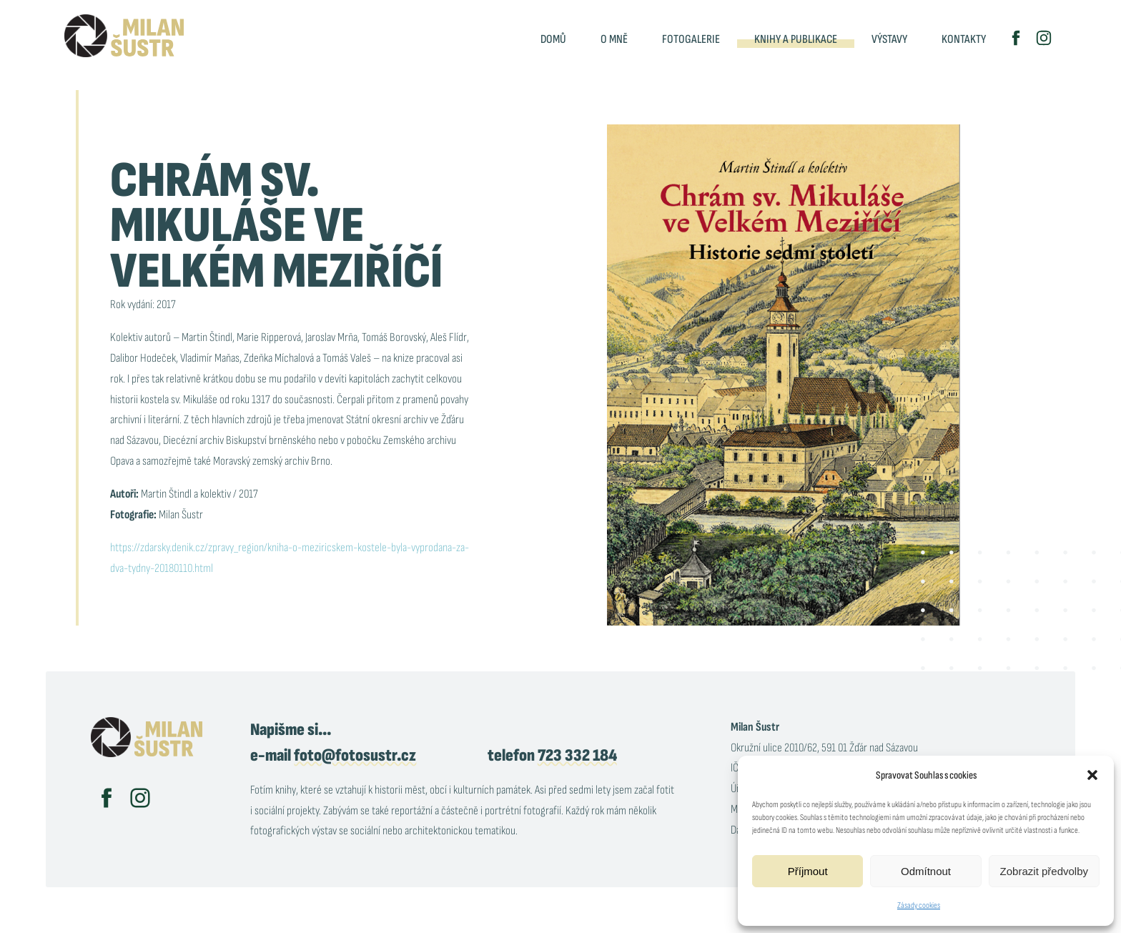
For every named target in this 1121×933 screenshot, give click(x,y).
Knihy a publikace (795, 39)
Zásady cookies (918, 905)
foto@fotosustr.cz (355, 755)
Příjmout (808, 871)
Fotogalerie (691, 39)
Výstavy (889, 39)
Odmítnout (926, 871)
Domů (553, 39)
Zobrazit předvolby (1044, 871)
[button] (1092, 775)
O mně (614, 39)
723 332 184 (577, 755)
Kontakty (964, 39)
